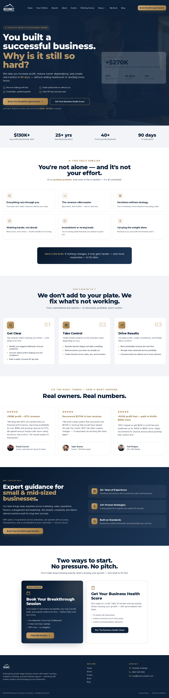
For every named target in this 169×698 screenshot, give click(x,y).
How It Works (42, 8)
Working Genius (87, 8)
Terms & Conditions (159, 693)
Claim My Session (40, 635)
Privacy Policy (144, 693)
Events (74, 8)
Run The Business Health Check (109, 630)
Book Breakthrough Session (152, 8)
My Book (113, 8)
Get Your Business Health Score (69, 101)
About (64, 8)
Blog (123, 8)
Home (30, 8)
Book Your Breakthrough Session (25, 101)
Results (55, 8)
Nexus (102, 8)
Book (89, 678)
